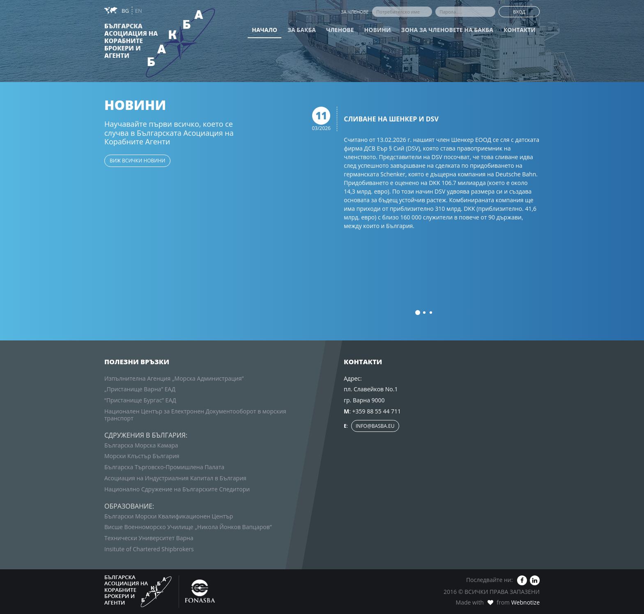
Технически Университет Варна (148, 538)
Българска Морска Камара (141, 445)
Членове (340, 30)
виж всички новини (137, 160)
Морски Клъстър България (141, 456)
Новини (377, 30)
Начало (264, 30)
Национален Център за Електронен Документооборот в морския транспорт (195, 414)
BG (126, 10)
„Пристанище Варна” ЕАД (139, 389)
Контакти (520, 30)
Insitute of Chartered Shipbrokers (149, 549)
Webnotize (525, 602)
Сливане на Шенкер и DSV (391, 119)
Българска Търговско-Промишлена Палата (164, 467)
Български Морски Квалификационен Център (168, 516)
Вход (519, 12)
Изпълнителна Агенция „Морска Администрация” (174, 378)
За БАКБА (302, 30)
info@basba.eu (375, 425)
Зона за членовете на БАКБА (447, 30)
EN (138, 10)
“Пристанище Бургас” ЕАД (140, 400)
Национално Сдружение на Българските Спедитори (177, 489)
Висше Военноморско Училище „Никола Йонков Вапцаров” (188, 527)
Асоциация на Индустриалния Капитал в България (175, 478)
